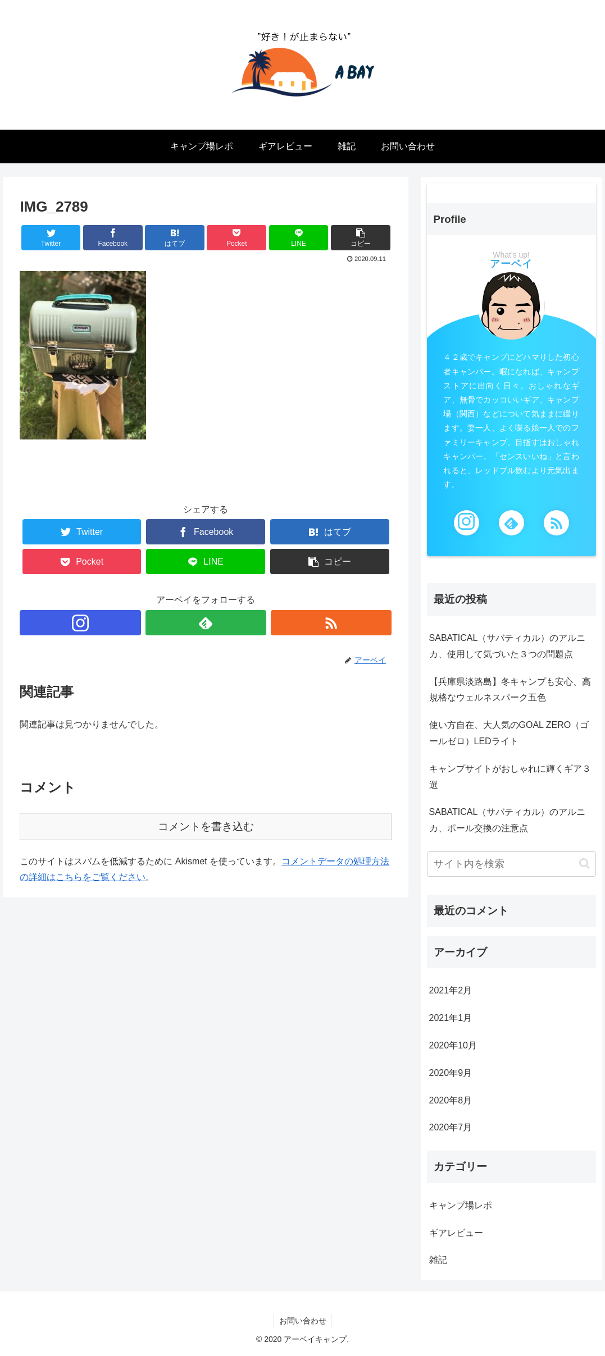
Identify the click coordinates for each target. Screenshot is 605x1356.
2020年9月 (450, 1073)
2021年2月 (450, 990)
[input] (511, 864)
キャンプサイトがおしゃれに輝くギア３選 (510, 777)
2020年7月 (450, 1127)
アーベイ (511, 263)
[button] (584, 863)
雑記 (438, 1260)
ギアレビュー (456, 1233)
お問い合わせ (302, 1320)
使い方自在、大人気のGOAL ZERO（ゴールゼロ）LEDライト (509, 733)
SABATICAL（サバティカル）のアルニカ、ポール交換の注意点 (507, 820)
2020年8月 (450, 1100)
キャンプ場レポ (460, 1205)
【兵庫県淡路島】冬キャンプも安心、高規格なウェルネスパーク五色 (510, 690)
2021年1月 (450, 1018)
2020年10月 (453, 1045)
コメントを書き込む (206, 826)
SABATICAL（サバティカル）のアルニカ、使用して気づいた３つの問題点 (507, 646)
